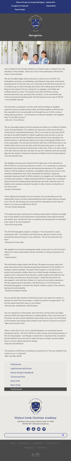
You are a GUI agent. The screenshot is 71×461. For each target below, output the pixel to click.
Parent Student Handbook (22, 372)
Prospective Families (20, 6)
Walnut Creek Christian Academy (35, 417)
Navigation (35, 36)
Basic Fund (15, 385)
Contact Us (41, 447)
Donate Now (51, 6)
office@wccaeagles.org (40, 424)
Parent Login (20, 9)
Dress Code (15, 381)
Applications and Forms (21, 368)
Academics (38, 443)
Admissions (16, 364)
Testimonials (16, 389)
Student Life (51, 443)
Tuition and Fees (18, 377)
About (12, 443)
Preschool (29, 447)
